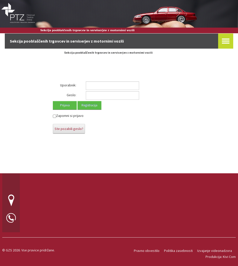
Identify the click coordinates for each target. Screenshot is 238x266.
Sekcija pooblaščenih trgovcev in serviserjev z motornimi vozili (108, 52)
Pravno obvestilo (147, 250)
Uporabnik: (68, 85)
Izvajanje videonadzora (214, 250)
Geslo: (71, 95)
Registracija (89, 105)
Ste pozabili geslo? (69, 128)
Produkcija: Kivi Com (221, 256)
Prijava (65, 105)
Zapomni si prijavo (70, 115)
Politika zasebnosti (178, 250)
